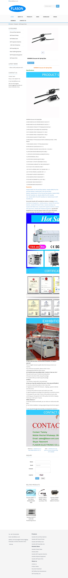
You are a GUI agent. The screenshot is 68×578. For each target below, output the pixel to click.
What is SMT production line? (16, 67)
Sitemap (11, 544)
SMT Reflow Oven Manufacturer (39, 571)
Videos (55, 16)
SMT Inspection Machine (15, 42)
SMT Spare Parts (23, 24)
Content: (31, 468)
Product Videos (35, 566)
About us (20, 16)
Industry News (35, 551)
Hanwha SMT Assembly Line (38, 544)
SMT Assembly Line (14, 48)
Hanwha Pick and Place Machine (39, 537)
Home (12, 16)
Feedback (13, 20)
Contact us (23, 20)
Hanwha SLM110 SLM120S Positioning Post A (31, 519)
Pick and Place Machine (15, 32)
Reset (43, 478)
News (37, 16)
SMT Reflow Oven (14, 38)
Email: (31, 465)
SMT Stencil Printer (14, 35)
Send (37, 478)
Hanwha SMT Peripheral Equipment (42, 208)
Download (46, 16)
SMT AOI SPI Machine (15, 45)
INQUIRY (30, 62)
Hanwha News (36, 546)
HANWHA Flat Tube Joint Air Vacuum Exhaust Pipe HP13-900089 (51, 450)
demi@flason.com (14, 1)
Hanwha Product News (37, 549)
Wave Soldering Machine (15, 51)
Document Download (36, 568)
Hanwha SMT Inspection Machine (46, 206)
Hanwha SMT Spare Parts (37, 559)
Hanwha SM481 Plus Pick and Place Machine (36, 189)
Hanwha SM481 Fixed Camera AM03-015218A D (54, 499)
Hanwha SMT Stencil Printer (37, 205)
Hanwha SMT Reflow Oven (32, 206)
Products (29, 16)
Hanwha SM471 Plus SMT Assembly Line (38, 196)
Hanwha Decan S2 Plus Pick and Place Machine (41, 193)
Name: (31, 461)
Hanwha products (44, 203)
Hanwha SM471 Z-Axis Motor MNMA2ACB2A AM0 (31, 500)
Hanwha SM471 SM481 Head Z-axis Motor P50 (43, 499)
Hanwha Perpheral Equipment (39, 556)
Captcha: (31, 475)
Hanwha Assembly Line (49, 205)
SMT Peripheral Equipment (16, 54)
